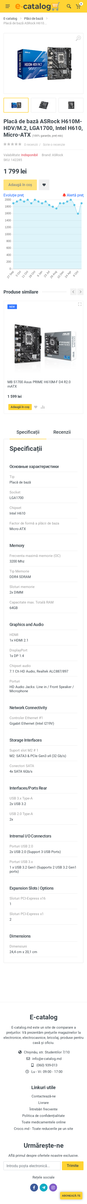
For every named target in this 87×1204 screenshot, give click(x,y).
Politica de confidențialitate (43, 1115)
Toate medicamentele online (44, 1122)
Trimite (73, 1165)
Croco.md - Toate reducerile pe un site (43, 1128)
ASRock (57, 155)
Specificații (27, 432)
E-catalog (10, 18)
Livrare (43, 1102)
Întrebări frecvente (43, 1109)
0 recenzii (31, 144)
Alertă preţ (73, 195)
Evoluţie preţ (13, 195)
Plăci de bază (33, 18)
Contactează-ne (44, 1096)
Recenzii (62, 432)
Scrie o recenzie (54, 144)
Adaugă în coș (20, 185)
